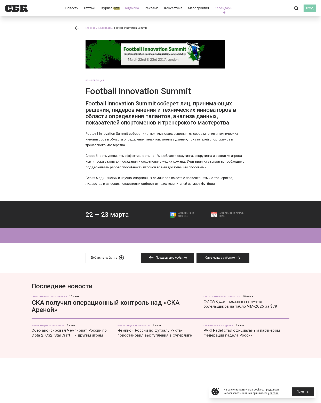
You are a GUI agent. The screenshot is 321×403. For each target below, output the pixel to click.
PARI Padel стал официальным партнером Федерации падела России (241, 333)
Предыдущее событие (167, 258)
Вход (310, 8)
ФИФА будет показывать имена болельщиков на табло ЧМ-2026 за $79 (240, 304)
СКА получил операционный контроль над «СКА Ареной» (106, 306)
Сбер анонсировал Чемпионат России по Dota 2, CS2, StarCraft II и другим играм (69, 333)
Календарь (105, 27)
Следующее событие (223, 258)
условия (273, 393)
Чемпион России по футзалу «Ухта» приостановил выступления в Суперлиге (155, 333)
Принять (303, 391)
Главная (91, 27)
